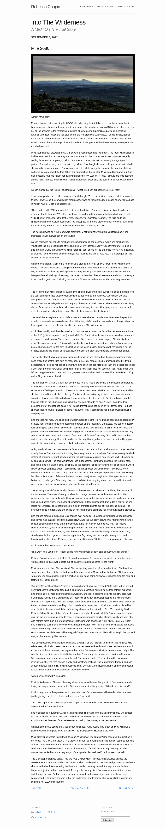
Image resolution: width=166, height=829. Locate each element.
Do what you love (104, 6)
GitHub (54, 812)
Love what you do (125, 6)
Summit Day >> (127, 788)
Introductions (86, 6)
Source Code (40, 817)
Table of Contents (80, 788)
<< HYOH (36, 788)
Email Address (108, 811)
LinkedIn (38, 812)
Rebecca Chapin (45, 6)
